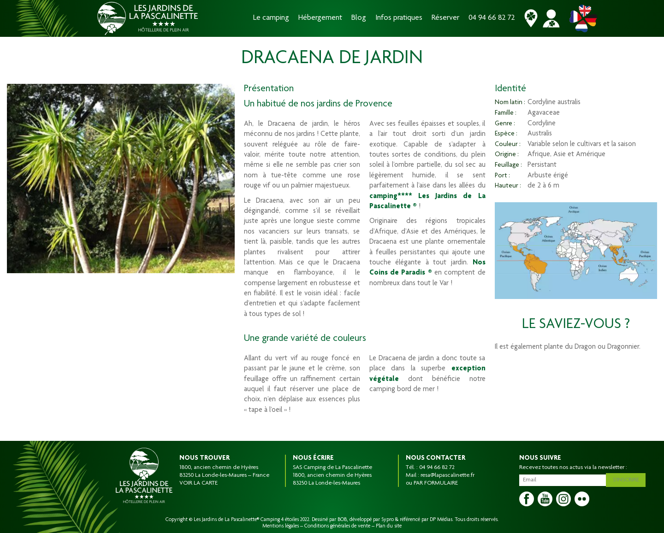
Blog (358, 18)
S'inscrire (628, 478)
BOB (342, 519)
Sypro (387, 519)
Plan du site (389, 526)
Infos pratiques (398, 18)
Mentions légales (280, 526)
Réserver (445, 18)
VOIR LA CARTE (198, 483)
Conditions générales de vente (337, 526)
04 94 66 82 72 (491, 18)
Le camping (271, 18)
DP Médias (441, 519)
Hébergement (320, 18)
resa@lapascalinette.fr (447, 475)
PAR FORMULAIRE (436, 483)
